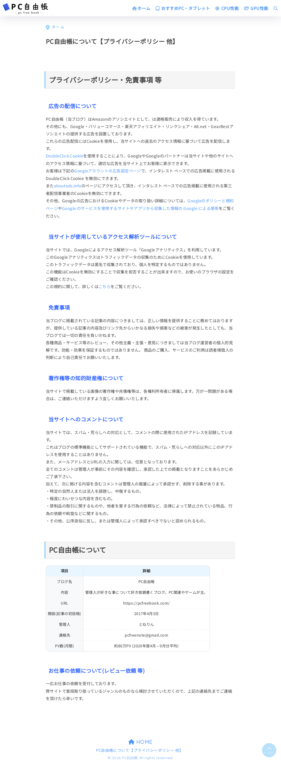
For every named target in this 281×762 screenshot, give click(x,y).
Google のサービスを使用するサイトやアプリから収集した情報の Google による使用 (140, 207)
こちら (104, 285)
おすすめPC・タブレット (183, 8)
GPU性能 (256, 8)
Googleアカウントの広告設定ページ (107, 170)
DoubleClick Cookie (65, 155)
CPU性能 (227, 8)
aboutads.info (68, 185)
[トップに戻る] (269, 750)
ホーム (141, 8)
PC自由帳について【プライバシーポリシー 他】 (139, 749)
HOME (140, 740)
